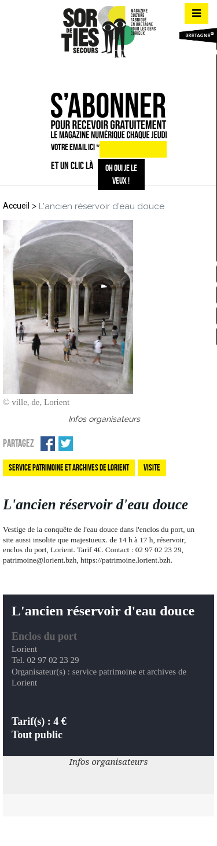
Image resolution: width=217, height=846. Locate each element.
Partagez (18, 443)
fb (86, 72)
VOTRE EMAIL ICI (75, 147)
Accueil (16, 205)
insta (106, 72)
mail (127, 72)
